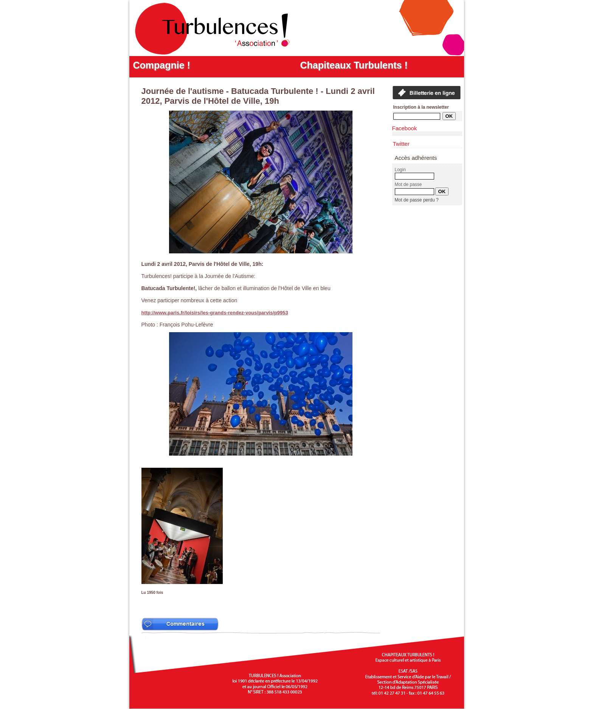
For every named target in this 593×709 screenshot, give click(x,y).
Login (400, 169)
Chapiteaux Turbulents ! (354, 65)
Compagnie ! (161, 65)
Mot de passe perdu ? (417, 200)
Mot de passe (408, 184)
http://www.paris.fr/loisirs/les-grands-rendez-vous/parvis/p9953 (214, 312)
